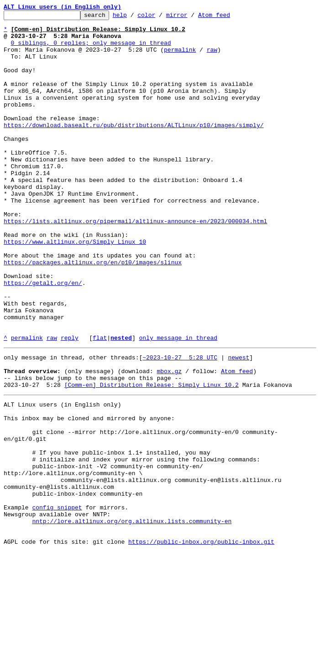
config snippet (57, 602)
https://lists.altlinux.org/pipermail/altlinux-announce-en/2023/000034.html (135, 263)
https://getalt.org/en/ (43, 337)
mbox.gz (169, 441)
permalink (180, 58)
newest (238, 424)
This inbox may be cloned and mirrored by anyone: (89, 495)
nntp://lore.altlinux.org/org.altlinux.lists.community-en (131, 618)
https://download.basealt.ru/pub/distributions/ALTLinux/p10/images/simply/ (133, 148)
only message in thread (178, 403)
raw (212, 58)
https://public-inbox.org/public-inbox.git (201, 643)
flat (100, 403)
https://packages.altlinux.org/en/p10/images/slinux (93, 313)
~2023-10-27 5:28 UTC (179, 424)
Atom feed (228, 17)
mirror (191, 17)
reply (70, 403)
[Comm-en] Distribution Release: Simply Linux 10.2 (151, 457)
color (160, 17)
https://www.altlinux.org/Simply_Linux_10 (75, 288)
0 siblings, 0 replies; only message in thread (91, 49)
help (134, 17)
